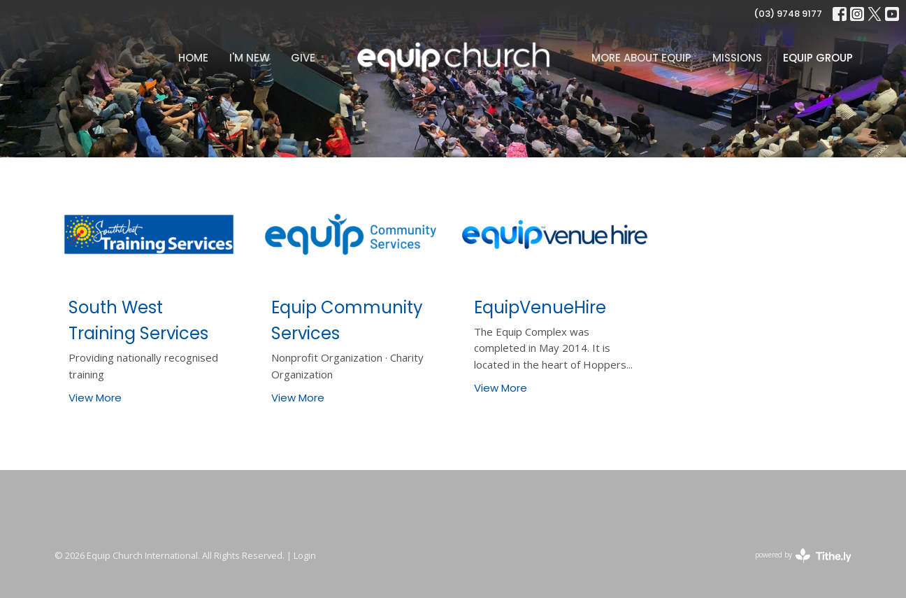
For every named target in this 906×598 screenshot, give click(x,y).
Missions (737, 57)
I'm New (249, 57)
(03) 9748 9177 (788, 13)
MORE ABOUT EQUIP (641, 57)
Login (305, 555)
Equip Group (818, 57)
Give (303, 57)
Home (193, 57)
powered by (803, 555)
